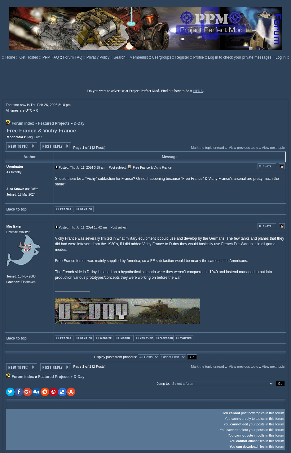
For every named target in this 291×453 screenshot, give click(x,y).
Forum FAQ (73, 57)
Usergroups (162, 57)
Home (10, 57)
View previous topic (243, 147)
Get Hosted (29, 57)
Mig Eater (34, 137)
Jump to (163, 383)
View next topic (273, 147)
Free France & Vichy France (41, 131)
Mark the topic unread (207, 147)
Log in (281, 57)
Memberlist (139, 57)
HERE (198, 91)
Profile (199, 57)
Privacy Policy (98, 57)
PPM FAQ (51, 57)
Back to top (16, 209)
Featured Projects (53, 123)
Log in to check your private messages (240, 57)
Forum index (23, 123)
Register (182, 57)
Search (120, 57)
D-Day (79, 123)
